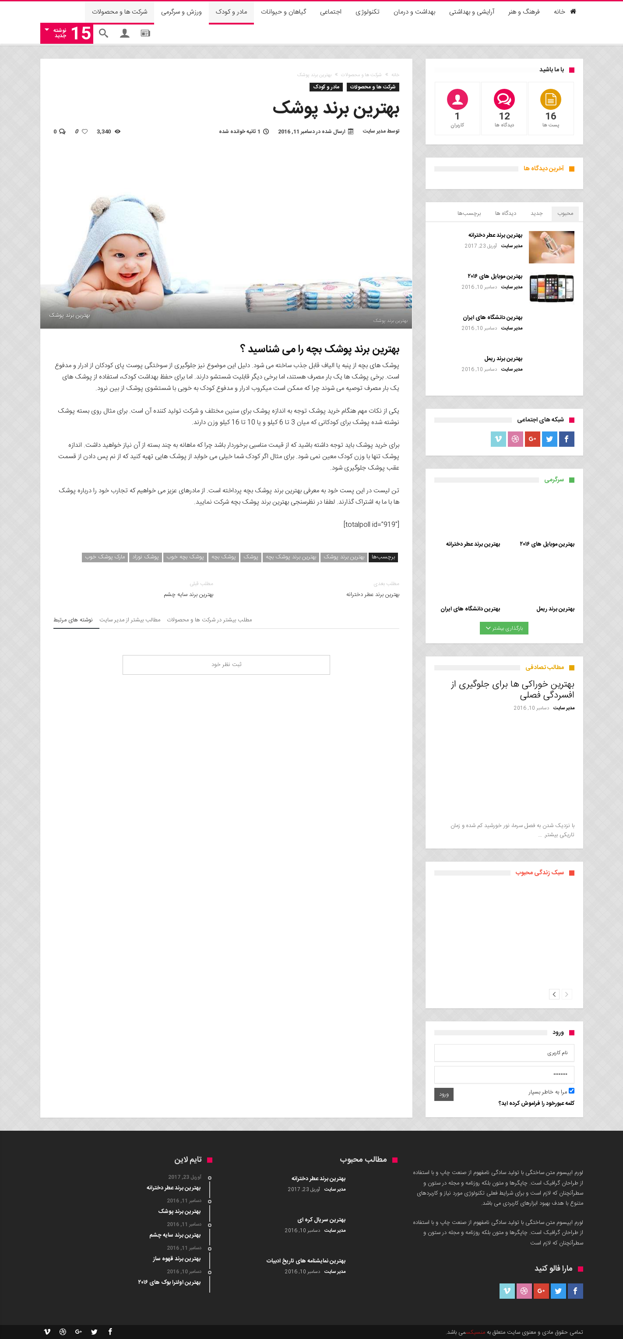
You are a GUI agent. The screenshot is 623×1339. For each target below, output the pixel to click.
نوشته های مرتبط (73, 621)
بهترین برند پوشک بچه (291, 557)
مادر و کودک (326, 87)
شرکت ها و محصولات (361, 75)
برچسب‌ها (469, 213)
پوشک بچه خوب (185, 557)
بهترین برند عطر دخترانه (319, 589)
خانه (395, 75)
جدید (537, 213)
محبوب (565, 213)
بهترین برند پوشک (344, 557)
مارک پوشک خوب (105, 557)
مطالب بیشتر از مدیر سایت (129, 621)
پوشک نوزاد (145, 557)
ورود (444, 1094)
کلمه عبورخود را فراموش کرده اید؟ (536, 1103)
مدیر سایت (374, 131)
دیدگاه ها (505, 213)
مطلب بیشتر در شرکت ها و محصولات (209, 621)
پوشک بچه (223, 557)
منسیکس (475, 1332)
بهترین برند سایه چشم (133, 589)
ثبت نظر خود (226, 665)
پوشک (250, 557)
